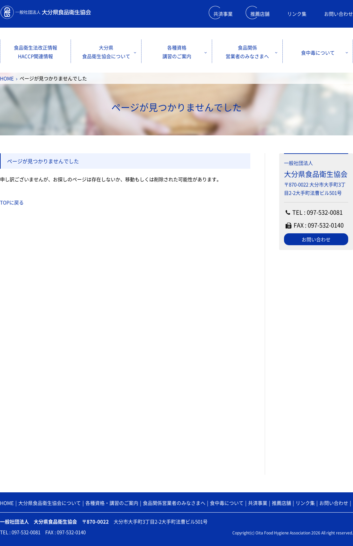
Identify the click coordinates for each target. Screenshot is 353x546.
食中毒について (318, 52)
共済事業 (223, 13)
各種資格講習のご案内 (176, 51)
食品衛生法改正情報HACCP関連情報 (35, 51)
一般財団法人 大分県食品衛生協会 (45, 12)
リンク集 (296, 13)
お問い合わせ (338, 13)
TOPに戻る (12, 202)
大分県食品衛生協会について (106, 51)
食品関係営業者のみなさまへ (247, 51)
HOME (7, 78)
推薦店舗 (260, 13)
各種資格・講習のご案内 (111, 502)
